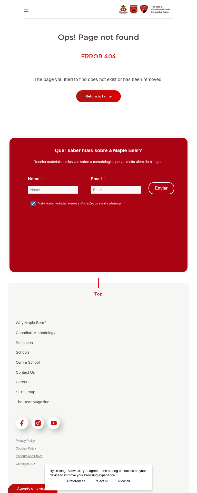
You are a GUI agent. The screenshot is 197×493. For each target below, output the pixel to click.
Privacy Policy (25, 441)
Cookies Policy (26, 448)
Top (98, 294)
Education (24, 342)
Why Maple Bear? (31, 322)
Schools (22, 352)
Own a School (28, 362)
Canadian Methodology (35, 332)
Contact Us (25, 372)
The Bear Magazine (32, 402)
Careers (22, 382)
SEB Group (25, 392)
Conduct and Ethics (29, 456)
